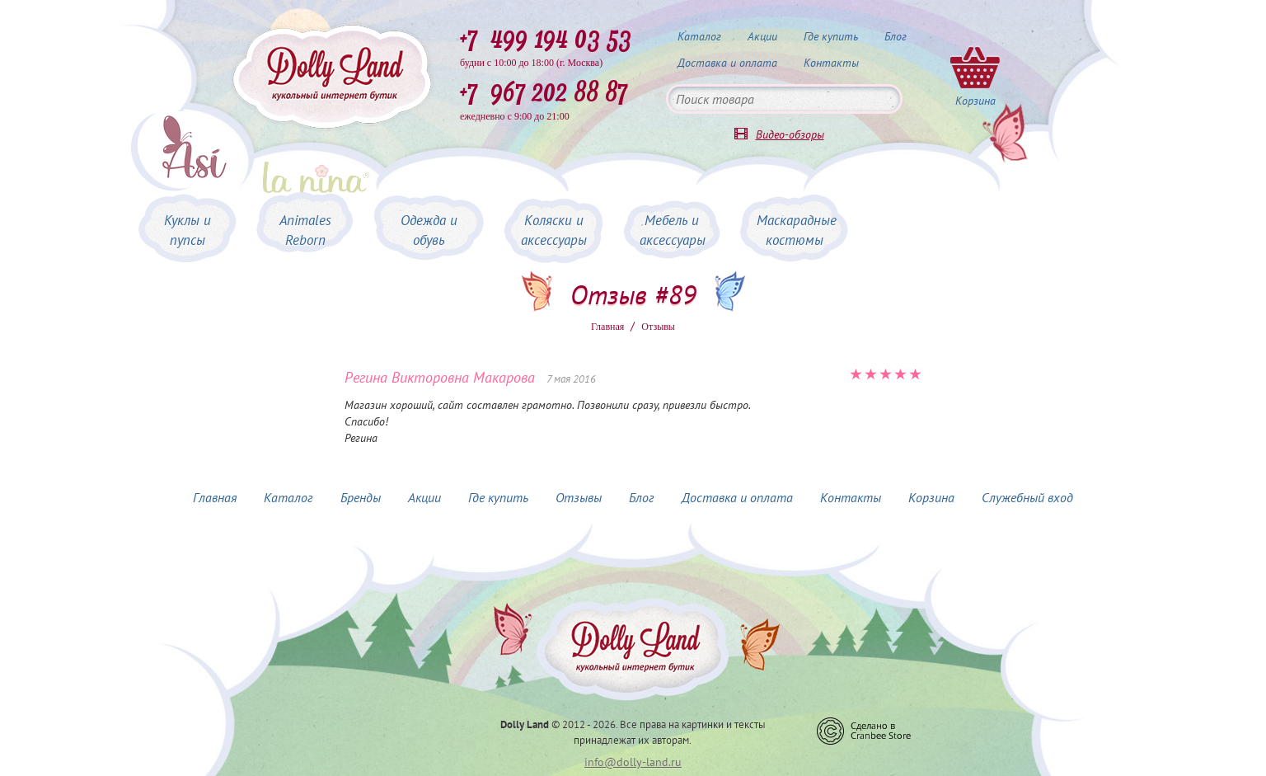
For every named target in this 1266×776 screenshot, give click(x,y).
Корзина (931, 497)
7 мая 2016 (571, 379)
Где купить (831, 36)
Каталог (699, 36)
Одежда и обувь (429, 230)
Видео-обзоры (790, 134)
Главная (607, 326)
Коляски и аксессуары (554, 230)
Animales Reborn (305, 230)
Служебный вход (1027, 497)
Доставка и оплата (727, 62)
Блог (895, 36)
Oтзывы (658, 326)
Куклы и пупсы (187, 230)
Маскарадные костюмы (797, 230)
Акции (762, 36)
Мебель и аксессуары (673, 230)
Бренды (360, 497)
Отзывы (579, 497)
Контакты (831, 62)
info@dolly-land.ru (633, 762)
